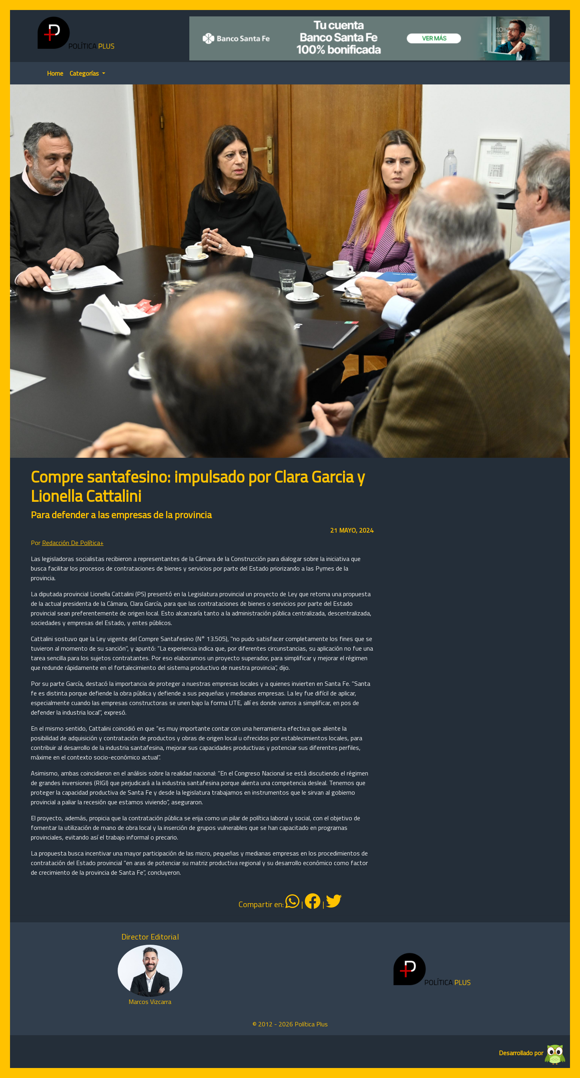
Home (55, 73)
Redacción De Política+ (73, 542)
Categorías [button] (85, 73)
